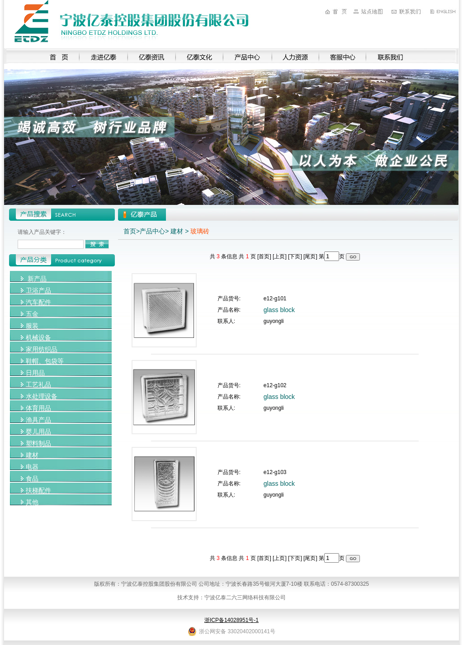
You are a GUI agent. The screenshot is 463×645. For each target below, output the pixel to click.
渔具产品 (38, 419)
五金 (32, 314)
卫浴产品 (38, 290)
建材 (32, 455)
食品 (32, 478)
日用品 (35, 372)
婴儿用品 (38, 431)
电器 (32, 466)
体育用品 (38, 408)
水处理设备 (41, 396)
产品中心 (152, 231)
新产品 (37, 278)
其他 (32, 502)
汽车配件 (38, 302)
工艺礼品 (38, 384)
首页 (129, 231)
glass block (279, 309)
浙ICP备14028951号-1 (231, 620)
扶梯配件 (38, 490)
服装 (32, 325)
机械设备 (38, 337)
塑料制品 (38, 443)
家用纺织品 (41, 349)
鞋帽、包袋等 (45, 361)
